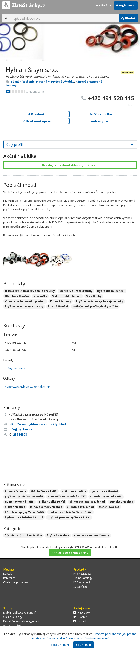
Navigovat (100, 121)
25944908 (20, 434)
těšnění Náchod (109, 507)
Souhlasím (83, 645)
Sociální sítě (80, 586)
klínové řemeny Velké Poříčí (66, 496)
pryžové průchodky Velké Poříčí (69, 517)
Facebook (81, 612)
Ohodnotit (37, 114)
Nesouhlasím (59, 645)
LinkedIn (80, 621)
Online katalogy (82, 578)
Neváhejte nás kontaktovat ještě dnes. (70, 165)
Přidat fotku (101, 114)
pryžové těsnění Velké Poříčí (24, 496)
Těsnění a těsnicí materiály (30, 81)
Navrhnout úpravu (37, 121)
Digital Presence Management (21, 621)
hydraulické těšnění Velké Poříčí (70, 512)
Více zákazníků (12, 625)
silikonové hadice (74, 491)
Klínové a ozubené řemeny (92, 535)
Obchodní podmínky (15, 582)
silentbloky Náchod (80, 507)
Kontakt (7, 574)
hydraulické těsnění (104, 491)
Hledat (128, 18)
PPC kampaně (81, 582)
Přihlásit (103, 5)
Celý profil (14, 144)
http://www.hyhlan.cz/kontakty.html (28, 387)
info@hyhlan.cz (15, 368)
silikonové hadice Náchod (87, 502)
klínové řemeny (15, 491)
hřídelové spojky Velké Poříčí (24, 512)
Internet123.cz (82, 574)
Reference (9, 578)
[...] (64, 18)
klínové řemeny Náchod (46, 507)
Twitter (80, 617)
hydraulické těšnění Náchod (24, 517)
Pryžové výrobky (62, 81)
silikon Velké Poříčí (52, 502)
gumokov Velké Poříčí (19, 502)
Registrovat (126, 5)
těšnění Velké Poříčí (44, 491)
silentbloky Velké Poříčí (106, 496)
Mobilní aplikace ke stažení (19, 612)
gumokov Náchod (121, 502)
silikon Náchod (15, 507)
